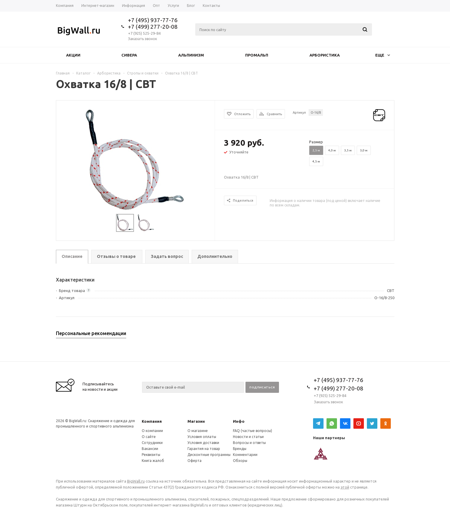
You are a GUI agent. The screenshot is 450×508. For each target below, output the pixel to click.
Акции (73, 55)
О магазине (197, 431)
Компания (152, 421)
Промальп (256, 55)
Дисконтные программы (209, 455)
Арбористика (324, 55)
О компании (152, 431)
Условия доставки (203, 443)
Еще (382, 55)
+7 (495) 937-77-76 (153, 20)
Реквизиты (151, 455)
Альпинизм (191, 55)
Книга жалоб (153, 461)
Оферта (194, 461)
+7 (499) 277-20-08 (153, 26)
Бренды (239, 449)
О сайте (149, 437)
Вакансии (150, 449)
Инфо (239, 421)
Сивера (129, 55)
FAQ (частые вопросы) (252, 431)
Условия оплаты (201, 437)
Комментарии (245, 455)
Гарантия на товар (203, 449)
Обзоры (240, 461)
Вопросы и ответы (249, 443)
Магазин (196, 421)
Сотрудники (152, 443)
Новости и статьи (248, 437)
